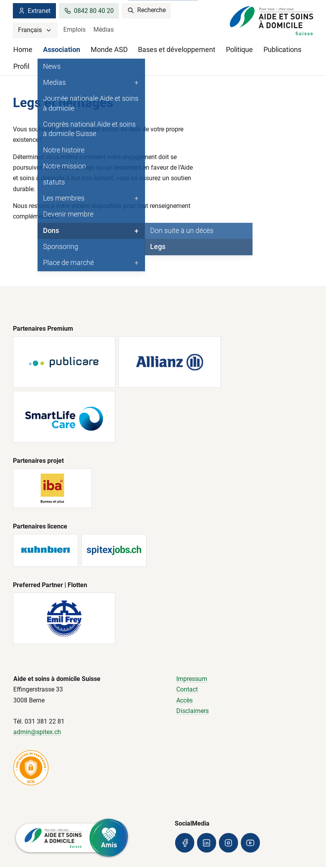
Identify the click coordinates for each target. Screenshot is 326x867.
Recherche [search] (146, 10)
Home (22, 49)
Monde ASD (109, 49)
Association (61, 49)
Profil (21, 66)
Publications (282, 49)
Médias (103, 29)
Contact (187, 689)
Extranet (34, 10)
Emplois (74, 29)
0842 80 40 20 (89, 10)
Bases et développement (176, 49)
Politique (239, 49)
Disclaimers (192, 711)
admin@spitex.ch (37, 732)
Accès (184, 700)
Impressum (191, 678)
